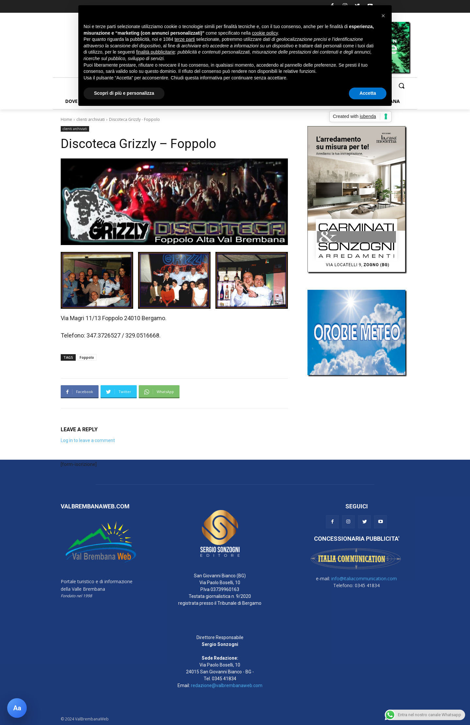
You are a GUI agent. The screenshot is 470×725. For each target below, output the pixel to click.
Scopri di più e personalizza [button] (124, 93)
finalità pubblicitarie (155, 52)
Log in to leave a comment (88, 440)
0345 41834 (224, 678)
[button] (401, 85)
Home (66, 119)
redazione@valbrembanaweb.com (226, 685)
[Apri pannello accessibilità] (17, 708)
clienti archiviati (90, 119)
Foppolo (87, 357)
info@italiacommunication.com (364, 578)
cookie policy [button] (265, 33)
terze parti (185, 39)
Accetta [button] (367, 93)
